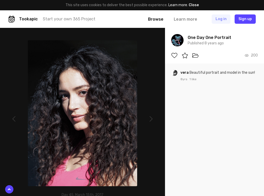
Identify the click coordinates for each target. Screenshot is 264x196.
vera (184, 72)
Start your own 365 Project (69, 19)
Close (194, 5)
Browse (155, 19)
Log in (221, 19)
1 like (192, 79)
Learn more (177, 5)
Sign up (245, 19)
